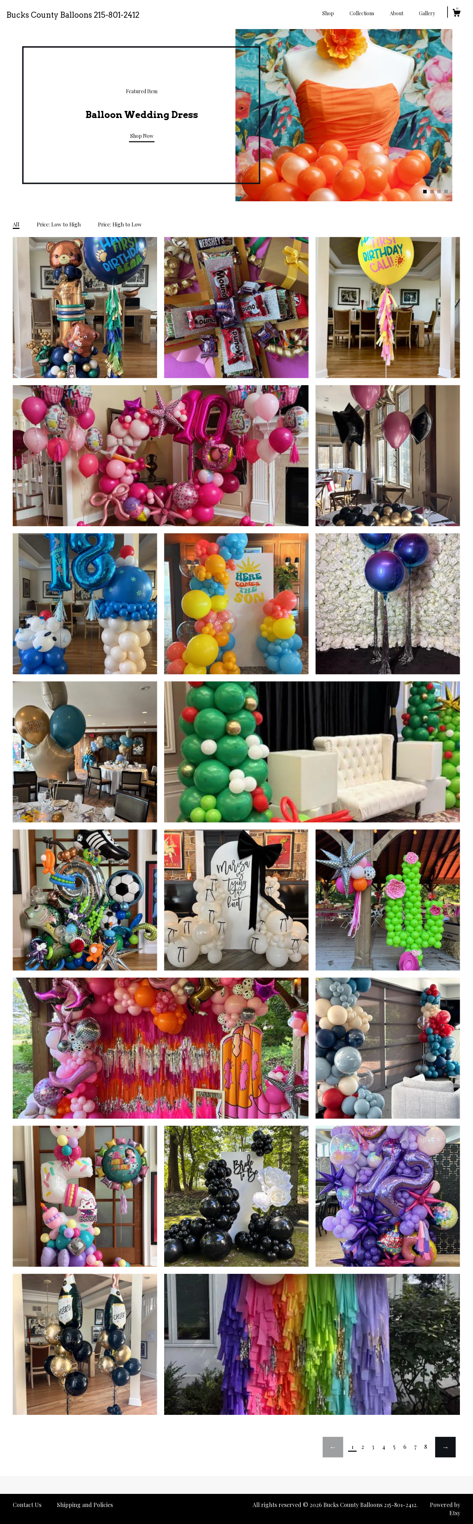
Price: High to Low (120, 224)
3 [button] (439, 191)
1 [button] (425, 191)
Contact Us (27, 1504)
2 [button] (432, 191)
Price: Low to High (59, 224)
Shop (328, 13)
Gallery (427, 13)
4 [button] (446, 191)
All (16, 224)
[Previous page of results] (333, 1447)
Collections (362, 13)
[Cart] (456, 13)
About (396, 13)
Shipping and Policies (85, 1504)
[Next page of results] (445, 1447)
